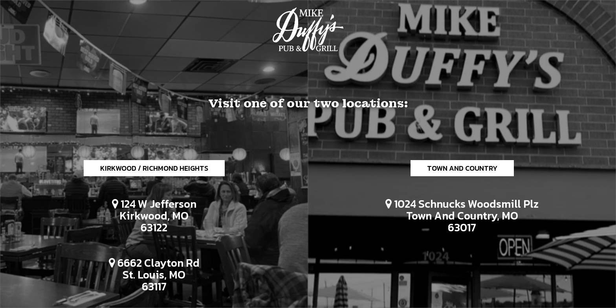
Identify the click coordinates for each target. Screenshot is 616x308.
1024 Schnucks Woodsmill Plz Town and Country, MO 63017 (458, 216)
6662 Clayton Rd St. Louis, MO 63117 (150, 275)
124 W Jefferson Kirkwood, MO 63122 (150, 216)
